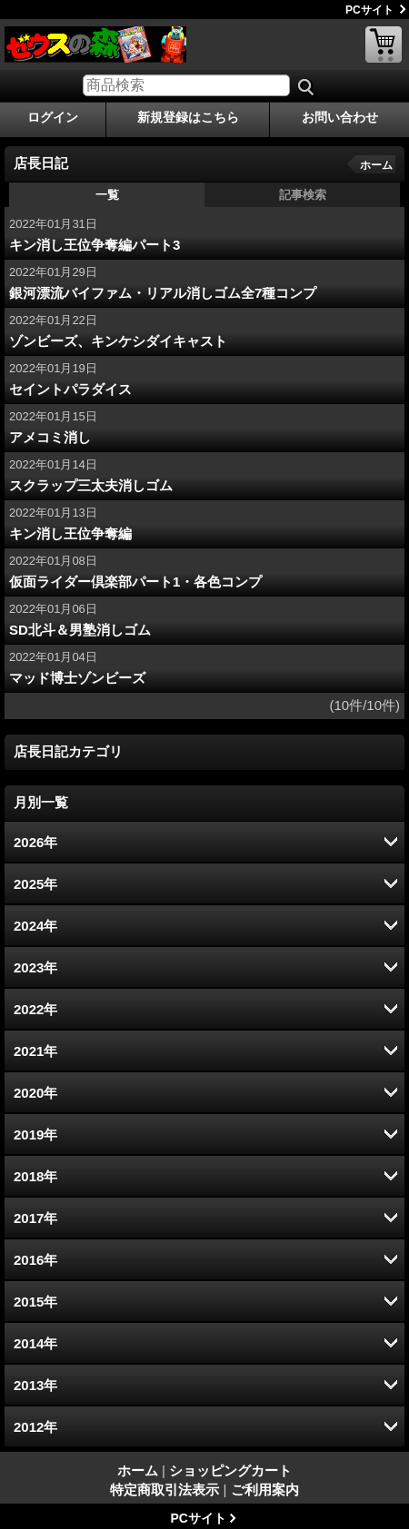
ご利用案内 (265, 1489)
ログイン (52, 117)
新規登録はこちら (188, 117)
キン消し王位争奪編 (70, 533)
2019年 (35, 1134)
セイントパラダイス (70, 389)
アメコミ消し (50, 437)
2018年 (35, 1176)
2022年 (35, 1009)
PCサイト (369, 10)
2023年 (35, 967)
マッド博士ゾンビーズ (77, 678)
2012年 (35, 1427)
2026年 (35, 842)
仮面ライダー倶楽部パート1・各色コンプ (135, 581)
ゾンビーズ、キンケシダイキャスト (118, 341)
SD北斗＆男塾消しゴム (80, 629)
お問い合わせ (340, 117)
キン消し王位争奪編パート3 (94, 244)
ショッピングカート (383, 44)
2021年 (35, 1051)
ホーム (376, 165)
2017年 (35, 1218)
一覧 (107, 195)
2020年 (35, 1092)
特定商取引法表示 (164, 1489)
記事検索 (302, 195)
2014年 (35, 1343)
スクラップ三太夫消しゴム (91, 485)
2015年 (35, 1301)
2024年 (35, 925)
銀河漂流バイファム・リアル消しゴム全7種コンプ (162, 293)
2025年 (35, 884)
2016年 (35, 1260)
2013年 (35, 1385)
